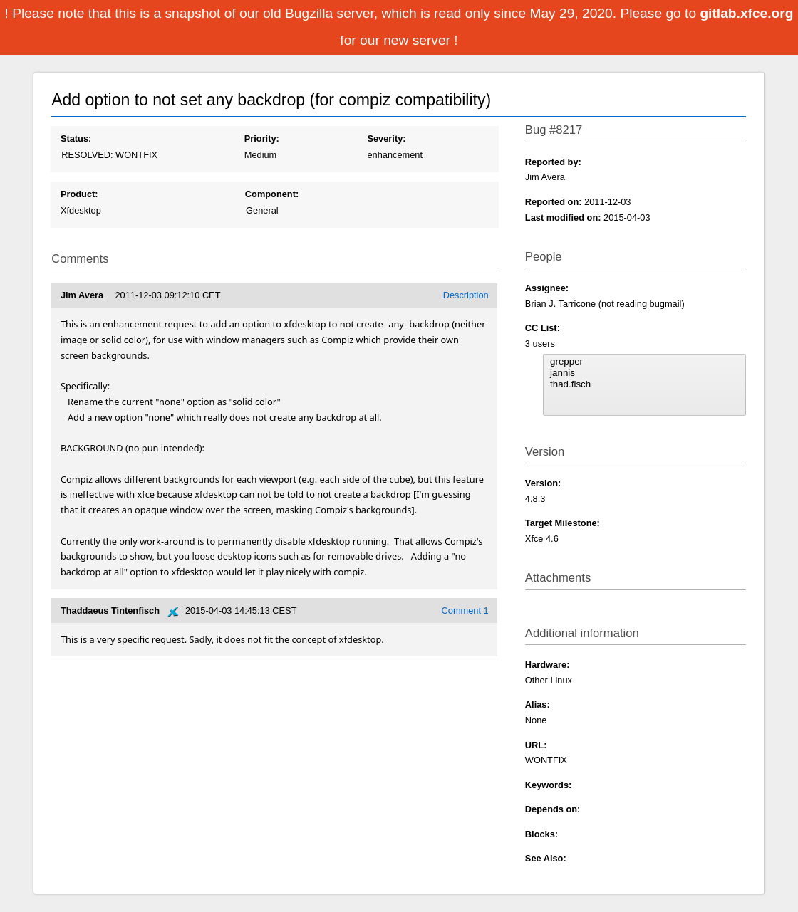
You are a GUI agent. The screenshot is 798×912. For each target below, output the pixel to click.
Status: (76, 138)
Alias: (537, 704)
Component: (272, 194)
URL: (536, 745)
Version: (543, 483)
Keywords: (548, 785)
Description (466, 295)
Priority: (261, 138)
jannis (644, 373)
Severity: (386, 138)
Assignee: (547, 288)
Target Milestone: (562, 523)
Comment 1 (465, 610)
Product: (79, 194)
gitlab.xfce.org (746, 13)
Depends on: (553, 809)
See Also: (545, 858)
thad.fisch (644, 384)
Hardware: (547, 664)
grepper (644, 361)
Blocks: (541, 834)
